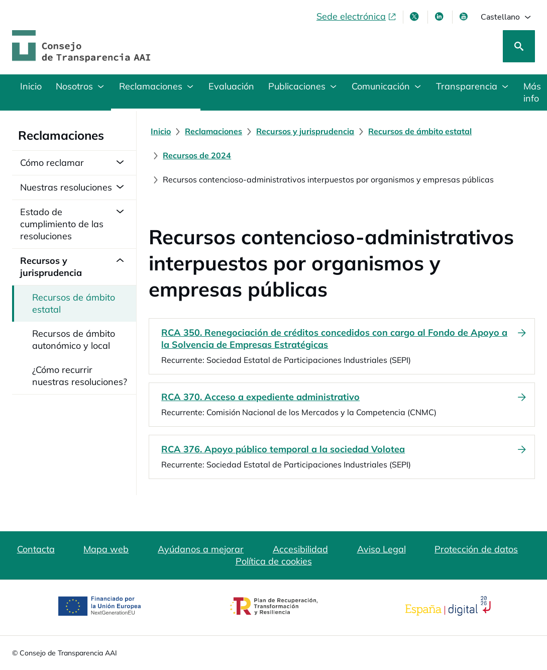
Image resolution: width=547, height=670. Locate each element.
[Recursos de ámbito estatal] (420, 131)
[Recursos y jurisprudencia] (305, 131)
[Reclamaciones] (213, 131)
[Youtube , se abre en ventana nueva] (465, 17)
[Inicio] (161, 131)
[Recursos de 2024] (197, 155)
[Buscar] (519, 46)
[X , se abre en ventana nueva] (415, 17)
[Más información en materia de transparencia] (531, 92)
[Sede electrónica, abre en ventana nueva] (356, 17)
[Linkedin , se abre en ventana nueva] (440, 17)
